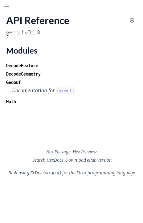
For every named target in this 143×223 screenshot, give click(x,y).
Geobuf (13, 82)
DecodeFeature (22, 65)
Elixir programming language (105, 173)
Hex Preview (85, 152)
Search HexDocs (47, 160)
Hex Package (58, 152)
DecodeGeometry (23, 74)
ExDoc (36, 173)
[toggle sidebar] (6, 7)
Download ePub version (88, 160)
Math (11, 101)
